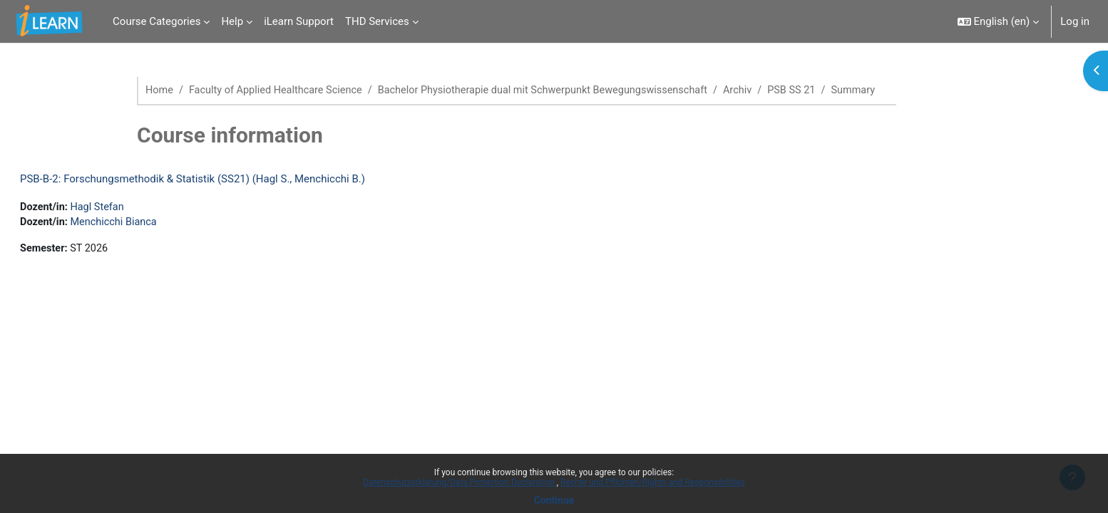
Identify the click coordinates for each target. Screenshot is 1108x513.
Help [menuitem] (232, 21)
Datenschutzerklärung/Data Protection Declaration (459, 482)
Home (159, 90)
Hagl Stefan (134, 208)
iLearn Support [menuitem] (299, 21)
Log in (1074, 21)
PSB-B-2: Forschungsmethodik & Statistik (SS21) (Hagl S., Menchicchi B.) (226, 179)
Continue (554, 500)
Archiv (759, 90)
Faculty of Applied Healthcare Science (280, 90)
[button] (998, 21)
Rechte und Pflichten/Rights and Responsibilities (652, 482)
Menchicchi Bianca (151, 223)
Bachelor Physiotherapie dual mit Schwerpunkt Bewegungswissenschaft (557, 90)
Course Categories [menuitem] (156, 21)
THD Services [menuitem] (377, 21)
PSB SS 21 (814, 90)
